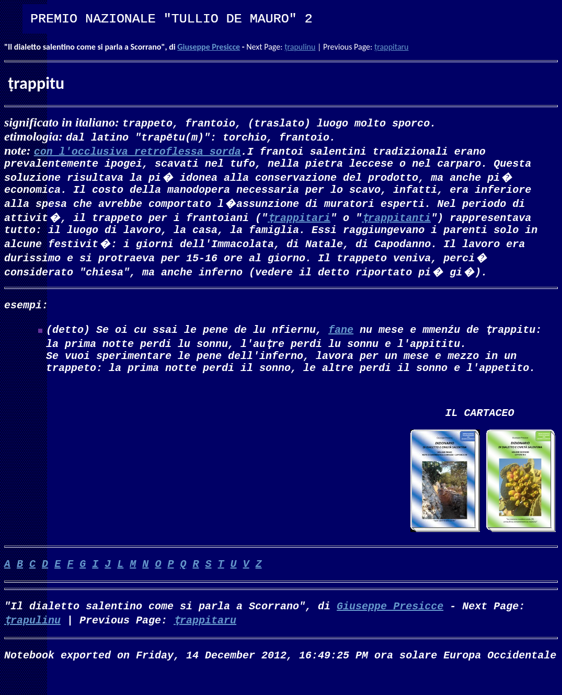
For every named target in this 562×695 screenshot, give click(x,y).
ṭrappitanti (396, 221)
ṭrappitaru (391, 47)
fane (340, 337)
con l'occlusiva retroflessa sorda (137, 151)
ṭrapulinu (299, 47)
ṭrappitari (299, 221)
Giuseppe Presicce (208, 47)
